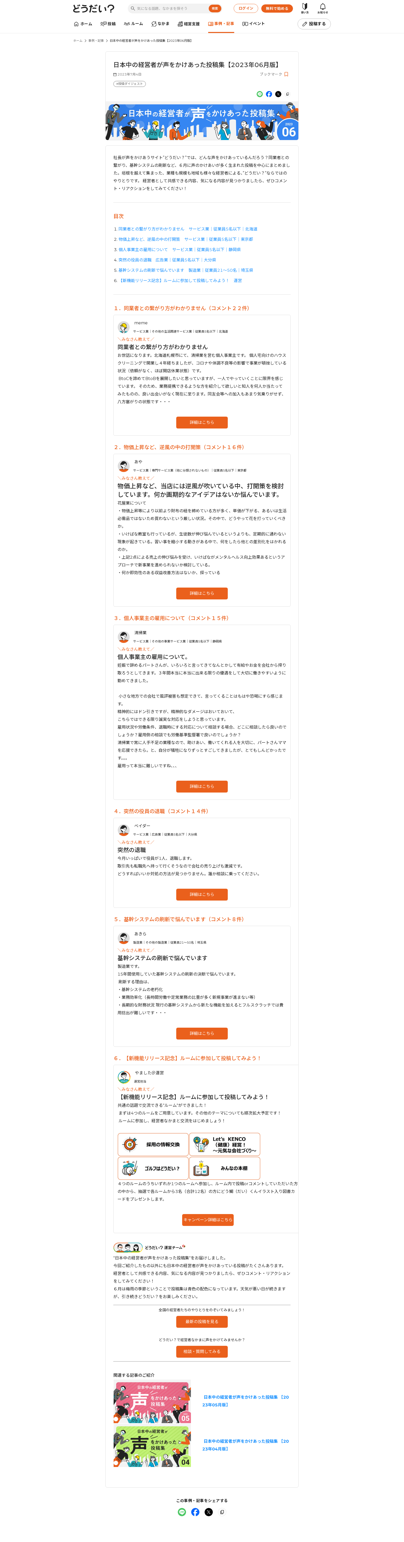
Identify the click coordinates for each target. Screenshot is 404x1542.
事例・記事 (96, 41)
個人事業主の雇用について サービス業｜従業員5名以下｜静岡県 (180, 249)
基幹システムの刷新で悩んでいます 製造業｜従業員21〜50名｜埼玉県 (186, 270)
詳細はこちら (202, 422)
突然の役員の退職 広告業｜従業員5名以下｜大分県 (167, 260)
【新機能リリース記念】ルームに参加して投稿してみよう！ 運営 (180, 280)
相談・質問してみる (202, 1351)
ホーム (77, 41)
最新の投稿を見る (202, 1321)
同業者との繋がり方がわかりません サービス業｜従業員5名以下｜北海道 (188, 229)
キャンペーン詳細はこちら (208, 1219)
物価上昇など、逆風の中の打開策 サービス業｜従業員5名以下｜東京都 (186, 239)
